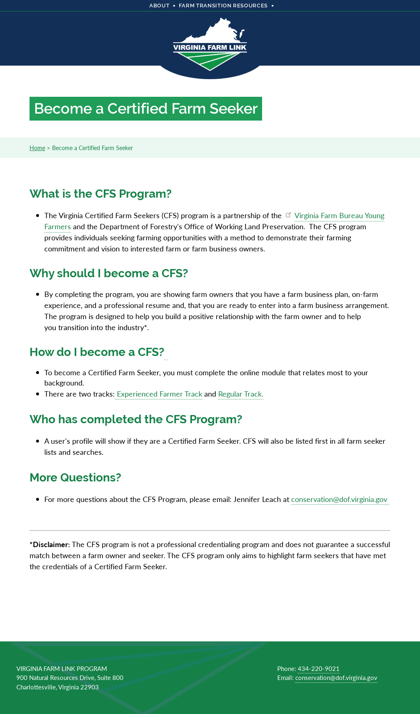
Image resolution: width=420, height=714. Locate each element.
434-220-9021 (319, 668)
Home (37, 148)
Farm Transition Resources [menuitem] (223, 5)
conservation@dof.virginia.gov (340, 499)
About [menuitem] (159, 5)
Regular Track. (240, 393)
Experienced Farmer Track (158, 393)
